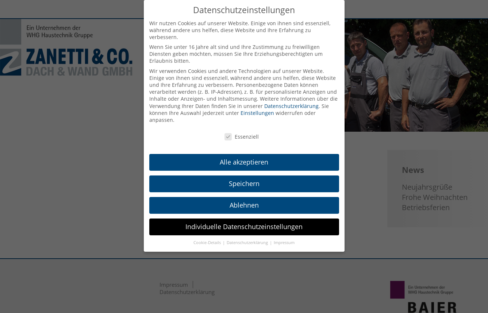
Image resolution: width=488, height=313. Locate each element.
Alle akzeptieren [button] (244, 162)
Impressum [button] (284, 242)
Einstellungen (257, 112)
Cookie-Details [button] (207, 242)
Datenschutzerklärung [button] (248, 242)
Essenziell (241, 136)
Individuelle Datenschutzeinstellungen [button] (244, 226)
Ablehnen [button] (244, 205)
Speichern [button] (244, 183)
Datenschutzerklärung (291, 106)
